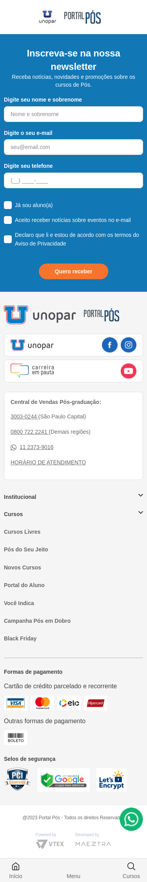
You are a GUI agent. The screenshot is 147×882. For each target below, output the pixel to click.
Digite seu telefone (28, 166)
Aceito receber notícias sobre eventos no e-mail (73, 220)
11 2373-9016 (32, 447)
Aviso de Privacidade (40, 243)
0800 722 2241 (30, 432)
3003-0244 (24, 416)
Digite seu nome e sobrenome (43, 99)
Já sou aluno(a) (34, 205)
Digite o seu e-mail (28, 133)
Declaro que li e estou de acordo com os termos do (77, 239)
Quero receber (74, 271)
